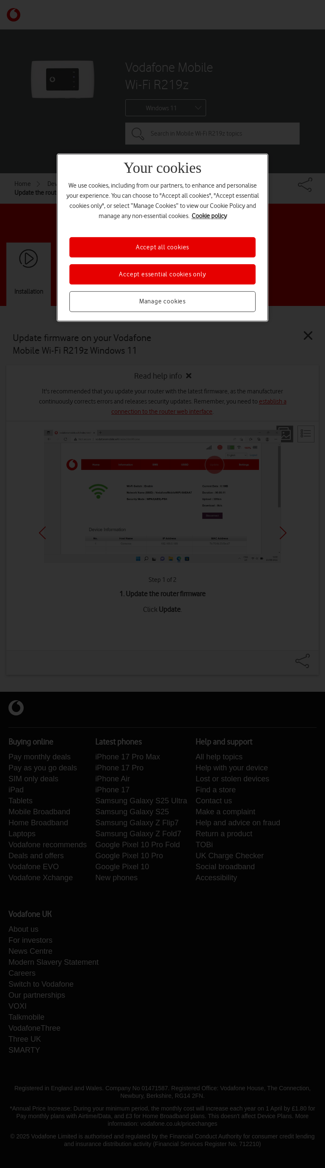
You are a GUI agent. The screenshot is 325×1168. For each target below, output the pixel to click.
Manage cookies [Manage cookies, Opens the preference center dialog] (162, 302)
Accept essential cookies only (162, 274)
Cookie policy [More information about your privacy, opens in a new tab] (209, 216)
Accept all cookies (162, 247)
